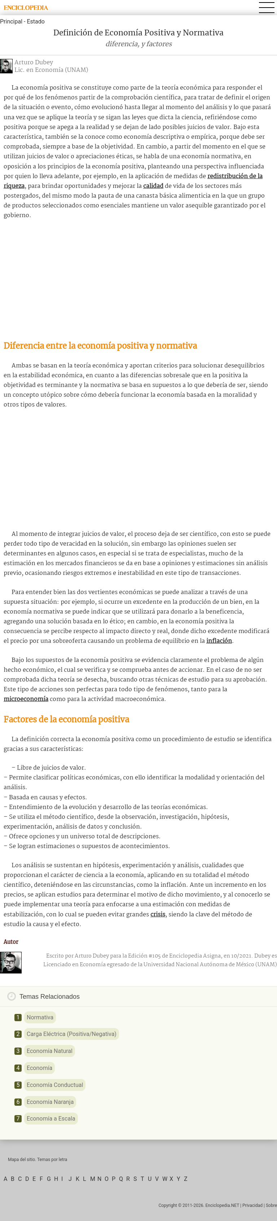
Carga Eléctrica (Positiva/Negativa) (71, 1034)
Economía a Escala (51, 1118)
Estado (35, 21)
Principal (11, 21)
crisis (157, 915)
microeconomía (26, 699)
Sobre (271, 1205)
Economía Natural (49, 1051)
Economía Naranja (50, 1102)
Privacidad (252, 1205)
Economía (39, 1068)
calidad (153, 186)
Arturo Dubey (33, 63)
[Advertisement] (138, 280)
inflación (219, 641)
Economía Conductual (55, 1085)
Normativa (40, 1017)
